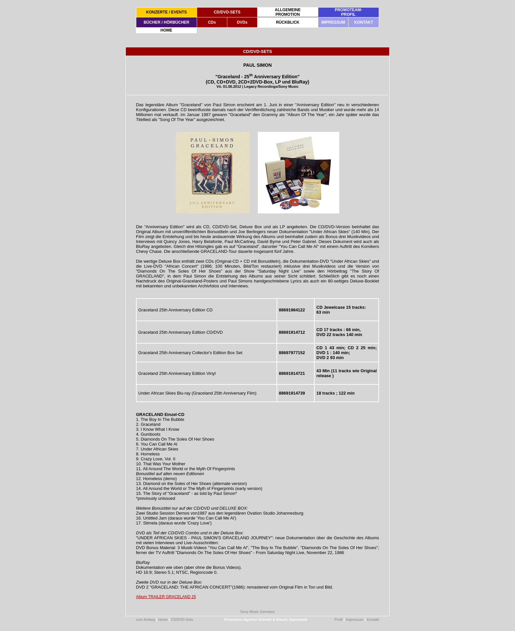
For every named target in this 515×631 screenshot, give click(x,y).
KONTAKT (363, 22)
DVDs (242, 22)
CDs (212, 22)
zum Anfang (145, 619)
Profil (338, 619)
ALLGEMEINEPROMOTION (288, 12)
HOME (166, 30)
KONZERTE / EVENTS (166, 12)
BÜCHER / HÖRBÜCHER (166, 22)
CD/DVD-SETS (227, 12)
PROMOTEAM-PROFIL (348, 12)
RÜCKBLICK (287, 22)
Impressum (355, 619)
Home (163, 619)
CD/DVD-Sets (182, 619)
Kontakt (373, 619)
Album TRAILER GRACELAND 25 (166, 597)
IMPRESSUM (333, 22)
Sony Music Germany (257, 612)
